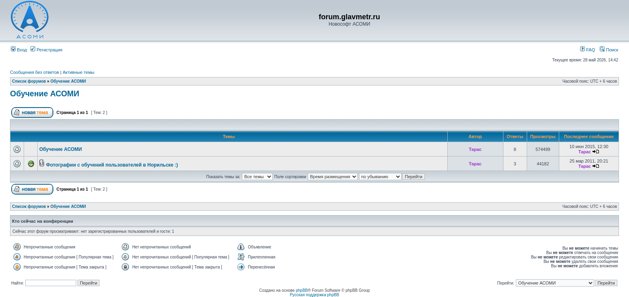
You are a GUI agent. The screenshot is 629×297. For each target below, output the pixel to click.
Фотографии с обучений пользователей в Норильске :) (112, 165)
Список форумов (29, 81)
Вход (19, 49)
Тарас (475, 149)
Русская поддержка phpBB (314, 295)
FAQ (587, 49)
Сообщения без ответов (34, 72)
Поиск (609, 49)
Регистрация (46, 49)
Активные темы (78, 72)
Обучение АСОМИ (68, 81)
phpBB (302, 290)
